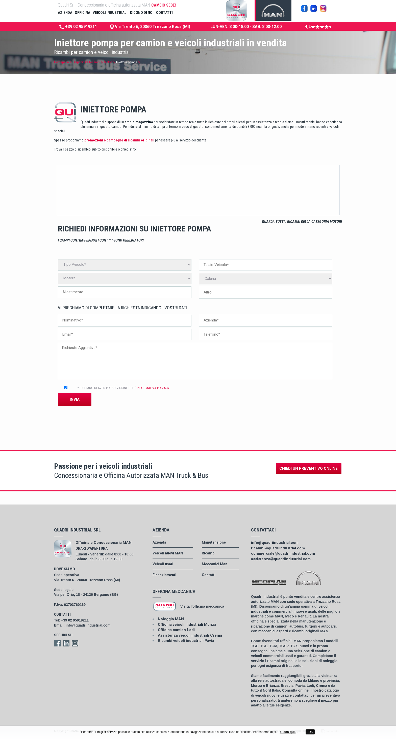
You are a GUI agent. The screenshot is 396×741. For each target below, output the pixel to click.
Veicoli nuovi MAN (168, 553)
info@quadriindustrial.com (88, 625)
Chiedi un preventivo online (308, 468)
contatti (164, 12)
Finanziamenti (164, 575)
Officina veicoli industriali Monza (187, 624)
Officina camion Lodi (176, 630)
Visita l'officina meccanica (202, 606)
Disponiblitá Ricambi (86, 62)
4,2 (318, 26)
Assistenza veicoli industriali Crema (190, 635)
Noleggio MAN (171, 619)
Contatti (208, 575)
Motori (108, 62)
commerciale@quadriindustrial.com (283, 553)
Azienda (159, 542)
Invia (75, 399)
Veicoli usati (163, 564)
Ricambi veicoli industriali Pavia (186, 640)
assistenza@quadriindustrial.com (281, 559)
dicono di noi (142, 12)
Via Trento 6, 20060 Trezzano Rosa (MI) (152, 26)
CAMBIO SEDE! (163, 5)
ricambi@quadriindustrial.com (278, 548)
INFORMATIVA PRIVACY (153, 388)
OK (310, 732)
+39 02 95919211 (78, 26)
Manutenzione (214, 542)
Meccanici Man (214, 564)
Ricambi (208, 553)
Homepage (61, 62)
